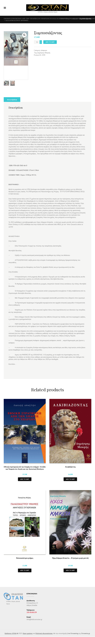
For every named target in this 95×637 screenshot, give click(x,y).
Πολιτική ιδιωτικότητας (44, 619)
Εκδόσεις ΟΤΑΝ (11, 619)
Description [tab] (12, 85)
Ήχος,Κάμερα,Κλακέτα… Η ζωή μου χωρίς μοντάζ (70, 544)
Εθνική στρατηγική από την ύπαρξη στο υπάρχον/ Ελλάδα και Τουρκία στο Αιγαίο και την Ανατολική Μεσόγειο (25, 453)
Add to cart (50, 42)
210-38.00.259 (32, 598)
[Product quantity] (38, 42)
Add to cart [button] (24, 465)
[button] (24, 35)
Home (62, 19)
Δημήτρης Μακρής (43, 53)
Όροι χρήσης (28, 619)
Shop (68, 19)
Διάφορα (74, 19)
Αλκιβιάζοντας (70, 452)
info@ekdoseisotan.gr (34, 605)
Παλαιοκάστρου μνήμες (17, 20)
